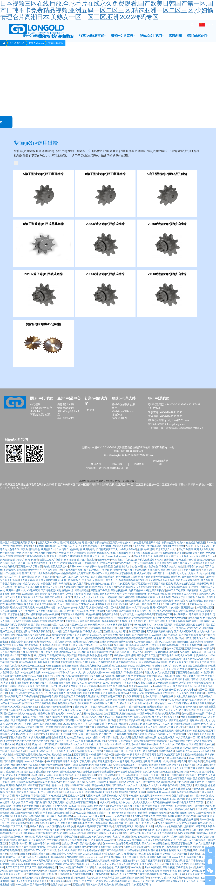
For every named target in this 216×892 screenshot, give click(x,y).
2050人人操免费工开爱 (181, 667)
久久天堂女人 (147, 869)
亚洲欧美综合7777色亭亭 (62, 859)
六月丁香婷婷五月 (124, 832)
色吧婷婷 (129, 603)
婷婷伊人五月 (57, 609)
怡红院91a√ (184, 876)
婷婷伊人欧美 (51, 777)
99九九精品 (57, 606)
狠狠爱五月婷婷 (195, 787)
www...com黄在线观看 (117, 821)
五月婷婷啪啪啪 (27, 852)
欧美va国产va (96, 579)
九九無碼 (122, 626)
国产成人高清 (148, 825)
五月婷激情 (195, 750)
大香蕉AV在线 (92, 801)
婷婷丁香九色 (73, 886)
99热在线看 (124, 568)
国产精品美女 (58, 640)
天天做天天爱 (114, 838)
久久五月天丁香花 (141, 890)
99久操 (62, 852)
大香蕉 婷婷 (124, 613)
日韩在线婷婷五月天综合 (100, 736)
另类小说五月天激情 (147, 661)
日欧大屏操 (10, 705)
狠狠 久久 (67, 736)
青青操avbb (196, 609)
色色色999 (159, 644)
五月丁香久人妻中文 (109, 664)
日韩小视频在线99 (77, 852)
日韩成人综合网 (75, 756)
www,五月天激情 (34, 695)
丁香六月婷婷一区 (62, 647)
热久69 (67, 890)
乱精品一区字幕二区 (73, 791)
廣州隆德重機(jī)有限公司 (114, 473)
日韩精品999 (95, 688)
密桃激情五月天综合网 (104, 592)
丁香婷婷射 (106, 575)
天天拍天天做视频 (18, 876)
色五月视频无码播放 (151, 866)
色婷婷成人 (44, 640)
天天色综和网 (142, 883)
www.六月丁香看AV (34, 767)
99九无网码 (39, 661)
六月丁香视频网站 (53, 726)
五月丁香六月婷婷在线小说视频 (75, 794)
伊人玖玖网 (36, 780)
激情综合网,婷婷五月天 (128, 849)
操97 (201, 640)
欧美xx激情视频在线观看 (117, 890)
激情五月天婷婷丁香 (32, 883)
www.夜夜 (52, 852)
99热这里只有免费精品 (52, 626)
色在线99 (173, 640)
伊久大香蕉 (105, 815)
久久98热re (136, 821)
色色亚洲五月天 (165, 736)
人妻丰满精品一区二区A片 (103, 613)
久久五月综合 (188, 886)
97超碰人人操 (23, 750)
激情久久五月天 (77, 589)
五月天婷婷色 (184, 856)
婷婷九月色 (198, 856)
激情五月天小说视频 (26, 770)
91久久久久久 (167, 750)
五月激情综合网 (119, 609)
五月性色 (8, 746)
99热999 (81, 832)
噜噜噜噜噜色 (82, 596)
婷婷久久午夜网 (21, 565)
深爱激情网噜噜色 (30, 555)
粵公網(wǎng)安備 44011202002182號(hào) (128, 460)
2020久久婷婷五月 (49, 828)
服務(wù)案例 (119, 423)
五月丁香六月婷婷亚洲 (72, 620)
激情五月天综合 (26, 691)
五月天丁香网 (202, 667)
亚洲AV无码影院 (158, 613)
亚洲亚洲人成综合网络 (115, 637)
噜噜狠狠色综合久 (170, 575)
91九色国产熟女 (190, 883)
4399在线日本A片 (143, 630)
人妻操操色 (69, 592)
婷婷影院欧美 (97, 654)
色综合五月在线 (75, 743)
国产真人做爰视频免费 (188, 585)
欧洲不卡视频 (182, 685)
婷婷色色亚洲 (78, 883)
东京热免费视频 (150, 876)
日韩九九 (149, 678)
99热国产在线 (46, 773)
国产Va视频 (125, 616)
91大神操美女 (42, 862)
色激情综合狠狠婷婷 (187, 797)
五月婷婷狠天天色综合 (50, 770)
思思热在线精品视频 (184, 589)
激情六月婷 (72, 609)
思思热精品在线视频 (187, 825)
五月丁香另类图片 (113, 856)
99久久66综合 (204, 551)
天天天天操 (24, 630)
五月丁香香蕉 (80, 760)
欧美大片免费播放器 (39, 743)
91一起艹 (149, 626)
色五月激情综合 (180, 801)
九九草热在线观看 (171, 664)
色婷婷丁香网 (70, 770)
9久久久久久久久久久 (67, 582)
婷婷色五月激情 (49, 589)
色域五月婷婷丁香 (75, 808)
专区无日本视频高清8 (159, 599)
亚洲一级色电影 (69, 585)
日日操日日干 (112, 715)
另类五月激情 (197, 698)
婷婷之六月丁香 (79, 579)
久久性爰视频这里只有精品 (146, 548)
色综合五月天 (130, 695)
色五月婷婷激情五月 (11, 654)
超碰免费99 (130, 818)
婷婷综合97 (105, 691)
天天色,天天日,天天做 (97, 750)
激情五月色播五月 (182, 568)
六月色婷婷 (92, 647)
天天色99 (16, 626)
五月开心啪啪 (34, 739)
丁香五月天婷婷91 (48, 712)
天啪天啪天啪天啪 (158, 818)
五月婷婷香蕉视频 (188, 640)
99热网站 (85, 582)
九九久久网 (124, 743)
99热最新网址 (90, 667)
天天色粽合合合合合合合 (161, 585)
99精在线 (109, 681)
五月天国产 (98, 821)
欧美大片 (179, 606)
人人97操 (56, 637)
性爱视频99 (51, 674)
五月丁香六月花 (177, 633)
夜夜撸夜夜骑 (21, 688)
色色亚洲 (112, 746)
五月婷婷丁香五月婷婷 (180, 784)
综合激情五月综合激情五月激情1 (148, 705)
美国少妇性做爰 (91, 698)
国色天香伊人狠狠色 (104, 726)
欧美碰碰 (157, 859)
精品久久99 (39, 664)
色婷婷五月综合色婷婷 (12, 558)
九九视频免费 (74, 698)
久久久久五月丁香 (164, 678)
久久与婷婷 (64, 613)
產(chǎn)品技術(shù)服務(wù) (123, 418)
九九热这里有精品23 (101, 773)
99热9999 (192, 633)
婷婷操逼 (55, 849)
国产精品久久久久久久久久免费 (128, 791)
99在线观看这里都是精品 (59, 732)
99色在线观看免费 (30, 678)
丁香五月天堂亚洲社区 (100, 712)
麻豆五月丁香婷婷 (133, 784)
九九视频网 (42, 691)
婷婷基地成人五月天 (26, 640)
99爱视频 (107, 859)
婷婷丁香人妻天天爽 (175, 869)
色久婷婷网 (97, 845)
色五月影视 (105, 739)
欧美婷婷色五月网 (163, 561)
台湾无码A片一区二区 (19, 849)
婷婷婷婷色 (57, 862)
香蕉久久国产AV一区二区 (107, 674)
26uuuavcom (193, 756)
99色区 (74, 767)
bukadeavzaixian (161, 801)
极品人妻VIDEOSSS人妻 (195, 664)
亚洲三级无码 (183, 835)
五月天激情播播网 (79, 866)
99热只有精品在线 (27, 753)
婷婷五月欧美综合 (166, 825)
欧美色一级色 (43, 760)
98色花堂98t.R (107, 667)
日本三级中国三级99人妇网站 (51, 838)
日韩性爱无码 (110, 797)
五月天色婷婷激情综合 (88, 551)
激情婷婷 (156, 842)
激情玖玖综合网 (93, 797)
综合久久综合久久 (143, 561)
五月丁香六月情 (173, 712)
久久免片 (54, 568)
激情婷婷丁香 (27, 856)
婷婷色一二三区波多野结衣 (125, 866)
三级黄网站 (182, 750)
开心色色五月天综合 (73, 797)
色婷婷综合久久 (41, 849)
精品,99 (55, 787)
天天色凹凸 (66, 603)
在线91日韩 (86, 811)
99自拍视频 (94, 626)
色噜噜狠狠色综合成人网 (100, 589)
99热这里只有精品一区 (101, 760)
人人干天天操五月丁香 (145, 647)
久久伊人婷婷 (27, 585)
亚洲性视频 (169, 873)
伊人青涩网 (12, 633)
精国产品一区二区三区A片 (20, 862)
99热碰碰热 (28, 685)
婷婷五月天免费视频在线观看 (171, 592)
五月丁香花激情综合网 (198, 866)
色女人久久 (12, 780)
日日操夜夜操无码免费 (136, 650)
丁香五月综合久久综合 (171, 572)
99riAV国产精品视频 (30, 715)
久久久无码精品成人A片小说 (60, 832)
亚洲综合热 (79, 647)
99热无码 (206, 818)
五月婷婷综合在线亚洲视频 (153, 667)
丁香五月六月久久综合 (134, 674)
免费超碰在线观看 (73, 862)
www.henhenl (13, 729)
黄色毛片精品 (109, 626)
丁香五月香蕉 (129, 688)
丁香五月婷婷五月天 (162, 589)
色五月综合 (56, 890)
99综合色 (32, 773)
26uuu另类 (44, 787)
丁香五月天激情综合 (11, 589)
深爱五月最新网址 (51, 633)
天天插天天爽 (110, 640)
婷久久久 (118, 859)
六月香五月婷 (159, 722)
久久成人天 (117, 784)
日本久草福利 (11, 702)
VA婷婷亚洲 (33, 596)
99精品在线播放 (74, 599)
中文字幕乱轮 (54, 845)
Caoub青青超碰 (121, 767)
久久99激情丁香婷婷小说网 (146, 551)
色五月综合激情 (187, 715)
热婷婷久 (128, 852)
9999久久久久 (74, 719)
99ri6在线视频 (53, 671)
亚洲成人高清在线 (100, 866)
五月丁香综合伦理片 (71, 667)
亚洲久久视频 (42, 609)
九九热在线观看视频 (179, 794)
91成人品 (80, 818)
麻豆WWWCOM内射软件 (83, 572)
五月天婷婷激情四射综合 (148, 664)
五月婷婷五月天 (56, 599)
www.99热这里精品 (178, 709)
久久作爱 (96, 695)
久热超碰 (200, 770)
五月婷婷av (203, 886)
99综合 (22, 773)
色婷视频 (180, 756)
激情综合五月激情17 (92, 681)
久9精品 (89, 873)
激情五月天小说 (123, 780)
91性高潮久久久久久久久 (71, 750)
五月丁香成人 (45, 657)
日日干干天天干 (72, 825)
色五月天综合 (205, 691)
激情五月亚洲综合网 (78, 773)
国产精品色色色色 (200, 674)
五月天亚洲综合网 (52, 575)
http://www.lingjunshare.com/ (116, 561)
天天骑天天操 (75, 650)
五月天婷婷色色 (37, 845)
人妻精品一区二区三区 (32, 671)
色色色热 (181, 787)
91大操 (149, 832)
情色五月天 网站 (68, 674)
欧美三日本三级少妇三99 (130, 726)
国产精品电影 (50, 750)
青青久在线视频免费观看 (100, 657)
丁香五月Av (136, 657)
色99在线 (87, 726)
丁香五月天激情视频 (190, 650)
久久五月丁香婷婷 (88, 691)
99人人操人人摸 (66, 715)
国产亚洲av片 (11, 719)
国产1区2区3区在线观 (89, 859)
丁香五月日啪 (159, 815)
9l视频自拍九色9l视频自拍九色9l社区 (174, 832)
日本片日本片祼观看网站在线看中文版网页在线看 (156, 760)
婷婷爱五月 (117, 678)
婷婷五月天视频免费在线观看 (189, 630)
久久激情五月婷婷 (44, 685)
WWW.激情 (137, 873)
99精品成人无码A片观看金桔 (111, 886)
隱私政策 (117, 469)
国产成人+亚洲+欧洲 (185, 637)
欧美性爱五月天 (39, 859)
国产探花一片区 (73, 726)
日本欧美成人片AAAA (108, 804)
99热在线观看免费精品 (168, 886)
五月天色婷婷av (147, 695)
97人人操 (81, 678)
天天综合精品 (132, 856)
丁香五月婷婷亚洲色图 (85, 753)
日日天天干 (24, 644)
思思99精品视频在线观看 (49, 842)
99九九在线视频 (112, 862)
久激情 (34, 565)
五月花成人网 (7, 750)
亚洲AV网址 (167, 811)
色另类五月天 (149, 828)
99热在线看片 (120, 712)
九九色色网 (25, 866)
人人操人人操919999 (98, 678)
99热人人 (58, 825)
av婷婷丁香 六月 (163, 691)
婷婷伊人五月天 (79, 613)
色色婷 (189, 746)
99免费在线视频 (38, 763)
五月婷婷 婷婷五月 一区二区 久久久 (122, 756)
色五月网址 (169, 777)
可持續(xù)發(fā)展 (40, 420)
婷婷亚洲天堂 (138, 681)
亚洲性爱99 (130, 859)
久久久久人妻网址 (152, 777)
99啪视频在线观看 (149, 750)
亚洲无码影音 (18, 828)
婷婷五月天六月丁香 (92, 825)
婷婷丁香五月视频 (96, 838)
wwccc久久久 (159, 640)
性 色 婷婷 (137, 572)
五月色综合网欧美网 (30, 633)
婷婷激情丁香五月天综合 (100, 832)
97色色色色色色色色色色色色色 (31, 746)
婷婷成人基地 (54, 797)
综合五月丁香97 (93, 756)
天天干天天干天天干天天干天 (20, 873)
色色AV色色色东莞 (166, 856)
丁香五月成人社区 (92, 637)
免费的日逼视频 (186, 838)
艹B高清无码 (174, 705)
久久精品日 (63, 555)
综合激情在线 (45, 579)
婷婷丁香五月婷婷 (140, 589)
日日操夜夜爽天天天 (107, 555)
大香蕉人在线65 (127, 555)
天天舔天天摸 (51, 780)
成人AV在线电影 (28, 719)
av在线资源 (27, 599)
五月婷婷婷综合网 (39, 890)
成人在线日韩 (165, 681)
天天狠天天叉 (152, 811)
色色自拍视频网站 (117, 729)
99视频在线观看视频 (124, 661)
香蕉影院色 (79, 633)
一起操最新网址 (122, 623)
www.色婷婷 (168, 797)
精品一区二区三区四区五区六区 (139, 838)
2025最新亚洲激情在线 (198, 626)
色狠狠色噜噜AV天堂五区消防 (70, 657)
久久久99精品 (91, 575)
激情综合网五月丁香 (173, 558)
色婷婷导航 (106, 661)
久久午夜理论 (20, 606)
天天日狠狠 (140, 852)
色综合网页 (45, 647)
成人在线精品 (151, 572)
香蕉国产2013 (115, 606)
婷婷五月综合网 (70, 845)
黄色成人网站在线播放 (48, 585)
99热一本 (36, 750)
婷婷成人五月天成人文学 (172, 732)
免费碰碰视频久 (39, 568)
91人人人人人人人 (83, 603)
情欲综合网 (151, 743)
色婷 (119, 633)
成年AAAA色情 (93, 722)
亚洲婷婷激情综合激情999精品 (115, 647)
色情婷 (27, 551)
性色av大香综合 (157, 746)
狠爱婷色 (85, 845)
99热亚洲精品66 (126, 592)
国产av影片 (23, 705)
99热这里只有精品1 (46, 613)
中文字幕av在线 (165, 685)
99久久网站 (48, 739)
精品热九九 (161, 709)
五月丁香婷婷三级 (69, 664)
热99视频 (149, 715)
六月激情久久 (62, 695)
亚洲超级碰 (154, 674)
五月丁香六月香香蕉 (76, 626)
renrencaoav (99, 794)
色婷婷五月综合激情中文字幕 (73, 709)
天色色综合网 (135, 736)
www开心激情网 (63, 784)
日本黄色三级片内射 (154, 657)
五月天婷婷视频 (30, 811)
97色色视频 (61, 811)
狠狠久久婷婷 (127, 715)
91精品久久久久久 (126, 709)
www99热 (18, 709)
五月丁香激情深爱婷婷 (103, 582)
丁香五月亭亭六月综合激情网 (40, 709)
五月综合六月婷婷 (9, 657)
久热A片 (167, 671)
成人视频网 (207, 585)
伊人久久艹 (145, 773)
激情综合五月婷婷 (121, 551)
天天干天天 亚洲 (19, 832)
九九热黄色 (154, 575)
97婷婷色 (52, 821)
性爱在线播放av (183, 736)
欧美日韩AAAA (96, 630)
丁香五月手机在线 (40, 637)
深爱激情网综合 (175, 644)
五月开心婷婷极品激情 (36, 561)
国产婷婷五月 (81, 732)
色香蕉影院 (23, 763)
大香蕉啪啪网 (11, 852)
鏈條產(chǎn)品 (65, 410)
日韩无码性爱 (177, 804)
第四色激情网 (147, 856)
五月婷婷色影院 (44, 616)
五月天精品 (64, 876)
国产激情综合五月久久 (196, 644)
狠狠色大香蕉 (139, 739)
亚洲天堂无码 (105, 767)
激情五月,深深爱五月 (155, 784)
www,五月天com (93, 862)
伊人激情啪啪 (134, 835)
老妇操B (32, 623)
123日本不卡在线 (108, 743)
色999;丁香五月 (174, 654)
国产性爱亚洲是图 (13, 767)
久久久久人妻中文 (186, 695)
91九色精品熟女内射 (92, 856)
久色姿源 (61, 558)
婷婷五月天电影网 (175, 596)
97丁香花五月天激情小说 (141, 886)
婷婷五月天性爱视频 (24, 760)
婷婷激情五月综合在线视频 (185, 729)
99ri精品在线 (10, 773)
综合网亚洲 (195, 620)
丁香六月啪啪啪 (88, 767)
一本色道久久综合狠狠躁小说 (58, 818)
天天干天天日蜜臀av (31, 818)
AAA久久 (67, 633)
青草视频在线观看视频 (195, 671)
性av (13, 763)
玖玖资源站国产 (132, 702)
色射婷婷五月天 (45, 784)
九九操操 (21, 575)
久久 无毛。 (100, 603)
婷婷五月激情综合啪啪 (97, 548)
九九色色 (11, 797)
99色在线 (168, 698)
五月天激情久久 (55, 856)
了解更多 (90, 415)
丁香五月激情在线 (185, 873)
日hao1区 (30, 842)
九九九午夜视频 (121, 842)
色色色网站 (144, 842)
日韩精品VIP (135, 729)
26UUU (184, 609)
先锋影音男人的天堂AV (55, 572)
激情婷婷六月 (66, 596)
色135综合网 (31, 650)
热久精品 (57, 760)
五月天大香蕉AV (58, 561)
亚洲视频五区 (102, 609)
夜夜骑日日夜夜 (70, 671)
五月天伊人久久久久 (166, 555)
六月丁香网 (125, 640)
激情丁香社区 (76, 873)
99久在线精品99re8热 (169, 828)
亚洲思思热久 (188, 613)
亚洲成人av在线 (76, 801)
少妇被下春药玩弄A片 (155, 726)
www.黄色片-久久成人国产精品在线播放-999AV (137, 565)
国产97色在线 (194, 767)
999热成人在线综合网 (109, 753)
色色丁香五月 (111, 719)
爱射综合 (207, 620)
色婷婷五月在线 (110, 620)
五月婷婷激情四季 (121, 739)
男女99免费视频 (152, 873)
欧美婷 (19, 551)
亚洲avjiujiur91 (145, 709)
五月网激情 (26, 661)
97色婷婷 (118, 650)
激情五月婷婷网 (118, 732)
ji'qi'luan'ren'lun (115, 818)
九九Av (139, 715)
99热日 (112, 709)
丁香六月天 (188, 770)
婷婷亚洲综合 (49, 715)
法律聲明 (139, 469)
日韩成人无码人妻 (200, 685)
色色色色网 (35, 876)
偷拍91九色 (127, 664)
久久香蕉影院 (20, 821)
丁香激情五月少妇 (133, 678)
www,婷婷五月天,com (85, 784)
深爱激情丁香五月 (100, 596)
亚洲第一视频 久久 (16, 596)
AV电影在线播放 (146, 688)
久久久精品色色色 (104, 873)
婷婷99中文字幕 (172, 883)
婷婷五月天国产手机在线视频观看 (39, 794)
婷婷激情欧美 (84, 592)
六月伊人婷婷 (94, 883)
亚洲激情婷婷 (93, 633)
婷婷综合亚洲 (153, 797)
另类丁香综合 (97, 616)
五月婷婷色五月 (66, 551)
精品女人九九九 (59, 630)
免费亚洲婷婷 (136, 596)
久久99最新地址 (175, 746)
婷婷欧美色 (202, 801)
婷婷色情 (143, 818)
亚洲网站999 (67, 644)
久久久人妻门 (135, 626)
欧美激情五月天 (89, 664)
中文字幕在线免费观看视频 (153, 633)
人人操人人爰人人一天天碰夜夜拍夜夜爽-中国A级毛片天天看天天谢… (168, 808)
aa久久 (93, 685)
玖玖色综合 (172, 657)
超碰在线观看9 (116, 603)
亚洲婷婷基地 (64, 879)
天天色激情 (6, 565)
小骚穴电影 (193, 859)
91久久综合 (85, 585)
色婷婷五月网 (192, 842)
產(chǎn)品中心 (17, 43)
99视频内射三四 (130, 804)
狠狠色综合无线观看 (48, 667)
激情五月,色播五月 (178, 726)
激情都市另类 (52, 603)
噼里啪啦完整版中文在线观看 (95, 671)
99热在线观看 (75, 561)
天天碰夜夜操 (122, 873)
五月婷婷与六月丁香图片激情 (120, 579)
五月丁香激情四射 (175, 739)
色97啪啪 (106, 551)
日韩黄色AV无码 (94, 890)
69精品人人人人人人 (167, 715)
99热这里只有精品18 (97, 787)
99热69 (88, 650)
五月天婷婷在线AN (120, 548)
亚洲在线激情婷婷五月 (159, 862)
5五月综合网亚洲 (27, 667)
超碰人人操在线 (142, 722)
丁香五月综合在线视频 (187, 678)
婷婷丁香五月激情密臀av (94, 606)
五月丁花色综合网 (102, 650)
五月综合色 (31, 558)
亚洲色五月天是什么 (14, 879)
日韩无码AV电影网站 (22, 869)
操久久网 (28, 609)
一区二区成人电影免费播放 (63, 691)
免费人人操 (173, 722)
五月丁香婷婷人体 (110, 698)
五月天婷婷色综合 (40, 630)
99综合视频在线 (39, 722)
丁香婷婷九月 (90, 623)
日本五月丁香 (78, 763)
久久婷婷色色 (63, 685)
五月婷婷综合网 (8, 753)
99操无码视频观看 (142, 623)
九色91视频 (91, 743)
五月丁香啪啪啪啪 (28, 702)
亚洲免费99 (192, 804)
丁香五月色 (44, 791)
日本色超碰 (145, 609)
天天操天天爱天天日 (192, 582)
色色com (56, 791)
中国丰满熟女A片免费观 (97, 791)
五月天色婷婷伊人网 (59, 763)
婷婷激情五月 (106, 623)
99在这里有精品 (14, 561)
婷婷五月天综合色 (52, 592)
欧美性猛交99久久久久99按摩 (95, 842)
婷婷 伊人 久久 (92, 561)
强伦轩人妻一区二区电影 (84, 739)
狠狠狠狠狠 (193, 596)
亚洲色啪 (139, 832)
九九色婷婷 (111, 616)
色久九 (115, 671)
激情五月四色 (194, 623)
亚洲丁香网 (61, 650)
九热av (124, 698)
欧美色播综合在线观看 (128, 582)
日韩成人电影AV (195, 681)
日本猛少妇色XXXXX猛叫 (66, 681)
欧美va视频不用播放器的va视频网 (41, 620)
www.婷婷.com (145, 691)
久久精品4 (174, 613)
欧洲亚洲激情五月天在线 (120, 794)
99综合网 (181, 767)
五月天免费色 (181, 698)
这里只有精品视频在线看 (24, 787)
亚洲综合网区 (135, 732)
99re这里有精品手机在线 (100, 876)
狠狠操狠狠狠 (65, 821)
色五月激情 (137, 743)
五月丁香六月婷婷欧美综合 (92, 729)
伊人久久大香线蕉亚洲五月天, (31, 886)
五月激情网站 (23, 637)
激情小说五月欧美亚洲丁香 (196, 705)
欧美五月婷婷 (36, 726)
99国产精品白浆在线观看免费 (118, 883)
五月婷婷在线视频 (35, 879)
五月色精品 (60, 773)
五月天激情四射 (163, 568)
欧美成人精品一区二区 (144, 616)
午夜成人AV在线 (183, 661)
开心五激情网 (185, 555)
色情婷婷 (151, 681)
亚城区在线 (115, 787)
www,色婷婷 (22, 890)
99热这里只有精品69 (186, 702)
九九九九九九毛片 (186, 579)
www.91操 (195, 777)
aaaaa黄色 (24, 859)
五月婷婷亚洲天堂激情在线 (155, 582)
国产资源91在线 (186, 821)
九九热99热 (203, 637)
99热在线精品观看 (98, 828)
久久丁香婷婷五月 (166, 838)
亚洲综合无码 (18, 756)
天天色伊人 (60, 756)
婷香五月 (32, 791)
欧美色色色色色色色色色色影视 (169, 623)
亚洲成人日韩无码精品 (114, 835)
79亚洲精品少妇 (77, 630)
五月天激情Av (85, 674)
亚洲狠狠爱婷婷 (155, 712)
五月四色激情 (130, 633)
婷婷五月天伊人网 (109, 599)
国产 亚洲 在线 (23, 674)
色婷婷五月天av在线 (78, 616)
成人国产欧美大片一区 (185, 691)
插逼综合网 (32, 828)
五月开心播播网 (28, 657)
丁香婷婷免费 (79, 712)
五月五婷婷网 (57, 835)
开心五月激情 (13, 794)
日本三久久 (135, 828)
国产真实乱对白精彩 (90, 849)
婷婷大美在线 (66, 654)
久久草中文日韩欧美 (172, 842)
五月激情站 (78, 890)
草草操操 (63, 589)
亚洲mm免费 (202, 616)
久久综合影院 (47, 650)
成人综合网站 (70, 729)
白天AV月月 (88, 886)
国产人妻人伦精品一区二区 (31, 797)
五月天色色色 (181, 561)
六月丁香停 (38, 674)
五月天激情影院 (142, 815)
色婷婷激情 (76, 555)
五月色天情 (192, 732)
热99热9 (202, 780)
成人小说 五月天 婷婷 (22, 808)
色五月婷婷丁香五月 (127, 667)
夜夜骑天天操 (136, 698)
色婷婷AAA (209, 623)
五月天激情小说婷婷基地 (13, 681)
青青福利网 (104, 784)
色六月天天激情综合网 (192, 852)
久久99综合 (37, 603)
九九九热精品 (89, 804)
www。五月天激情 (112, 695)
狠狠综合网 (65, 712)
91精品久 (49, 883)
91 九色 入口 (181, 845)
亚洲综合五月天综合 (203, 568)
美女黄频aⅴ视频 (153, 698)
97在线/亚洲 (154, 852)
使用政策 (96, 469)
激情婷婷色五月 (56, 804)
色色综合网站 (96, 715)
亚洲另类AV (138, 763)
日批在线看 (208, 750)
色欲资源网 (192, 739)
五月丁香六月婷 (26, 616)
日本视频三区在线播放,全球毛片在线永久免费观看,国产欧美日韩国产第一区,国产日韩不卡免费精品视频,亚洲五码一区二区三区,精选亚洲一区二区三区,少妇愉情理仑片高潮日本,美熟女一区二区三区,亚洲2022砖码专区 (107, 492)
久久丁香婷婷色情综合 (134, 862)
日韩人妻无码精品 (32, 654)
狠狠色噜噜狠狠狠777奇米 (133, 585)
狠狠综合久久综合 (193, 572)
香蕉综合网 (179, 681)
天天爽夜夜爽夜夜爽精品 (159, 637)
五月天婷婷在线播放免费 (181, 815)
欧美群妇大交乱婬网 (173, 551)
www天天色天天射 (43, 866)
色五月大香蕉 (192, 879)
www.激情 (109, 845)
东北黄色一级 (143, 671)
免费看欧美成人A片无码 (184, 599)
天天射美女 (41, 599)
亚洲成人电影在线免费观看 (154, 804)
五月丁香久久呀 (135, 811)
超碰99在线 (196, 726)
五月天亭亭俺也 (192, 654)
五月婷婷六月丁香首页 (30, 572)
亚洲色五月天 (171, 565)
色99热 (185, 719)
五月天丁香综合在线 (122, 815)
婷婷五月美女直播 (86, 565)
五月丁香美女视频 (47, 623)
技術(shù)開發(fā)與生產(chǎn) (41, 415)
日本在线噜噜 (23, 801)
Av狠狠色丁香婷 (168, 791)
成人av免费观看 (196, 763)
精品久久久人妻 (31, 589)
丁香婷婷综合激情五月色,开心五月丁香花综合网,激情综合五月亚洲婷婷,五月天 (81, 702)
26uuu (108, 630)
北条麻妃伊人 (185, 791)
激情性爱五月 (105, 572)
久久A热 (177, 671)
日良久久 (146, 849)
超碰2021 (185, 753)
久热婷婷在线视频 (144, 620)
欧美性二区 (120, 736)
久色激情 (171, 579)
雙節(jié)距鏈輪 (55, 43)
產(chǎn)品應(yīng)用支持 (123, 411)
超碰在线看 (19, 815)
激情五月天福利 (137, 637)
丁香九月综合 (46, 811)
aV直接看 (13, 859)
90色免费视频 (144, 801)
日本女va (63, 873)
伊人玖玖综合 (120, 691)
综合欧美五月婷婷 (195, 558)
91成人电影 (6, 760)
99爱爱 (132, 691)
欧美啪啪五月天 (195, 862)
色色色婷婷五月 (166, 743)
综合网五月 (80, 736)
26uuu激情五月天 (163, 630)
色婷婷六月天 (101, 811)
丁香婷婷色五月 (163, 620)
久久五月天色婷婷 (175, 626)
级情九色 (175, 582)
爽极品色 (67, 760)
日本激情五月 (125, 746)
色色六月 (49, 695)
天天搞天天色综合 (152, 845)
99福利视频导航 (194, 606)
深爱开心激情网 (46, 719)
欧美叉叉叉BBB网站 (48, 548)
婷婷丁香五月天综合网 (72, 548)
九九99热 (162, 616)
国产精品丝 (53, 664)
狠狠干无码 (203, 589)
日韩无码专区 (86, 770)
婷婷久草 (34, 705)
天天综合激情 (163, 603)
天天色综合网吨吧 (145, 592)
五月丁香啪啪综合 (165, 835)
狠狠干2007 (103, 565)
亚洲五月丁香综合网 (181, 849)
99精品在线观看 (108, 568)
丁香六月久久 (67, 678)
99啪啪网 (24, 780)
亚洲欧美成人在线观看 (16, 845)
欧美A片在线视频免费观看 (191, 548)
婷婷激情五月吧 (137, 712)
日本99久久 (156, 883)
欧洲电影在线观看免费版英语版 (99, 777)
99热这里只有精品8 (70, 568)
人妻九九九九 (149, 685)
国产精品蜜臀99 (49, 596)
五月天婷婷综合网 (99, 732)
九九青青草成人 (57, 698)
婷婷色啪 (15, 599)
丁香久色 (47, 681)
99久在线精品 (49, 876)
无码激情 (51, 879)
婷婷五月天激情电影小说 (74, 828)
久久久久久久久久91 (178, 773)
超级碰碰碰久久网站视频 (190, 647)
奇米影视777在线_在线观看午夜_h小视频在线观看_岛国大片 (129, 558)
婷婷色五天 (197, 794)
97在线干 (190, 551)
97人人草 (104, 808)
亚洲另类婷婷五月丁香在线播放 (129, 575)
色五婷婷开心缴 (187, 565)
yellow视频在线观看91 (110, 685)
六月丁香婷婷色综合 (148, 879)
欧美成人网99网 (70, 849)
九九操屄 (159, 626)
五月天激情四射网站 (24, 838)
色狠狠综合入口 (122, 572)
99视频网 (157, 671)
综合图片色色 (71, 842)
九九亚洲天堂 (126, 620)
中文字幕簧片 (180, 620)
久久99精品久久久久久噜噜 (164, 753)
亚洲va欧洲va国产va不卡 (39, 756)
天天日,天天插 (168, 674)
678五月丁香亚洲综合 (183, 603)
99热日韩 (197, 876)
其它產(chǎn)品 (65, 423)
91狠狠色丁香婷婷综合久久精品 (105, 852)
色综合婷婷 (182, 777)
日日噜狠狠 (70, 565)
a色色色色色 (207, 756)
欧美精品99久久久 (90, 835)
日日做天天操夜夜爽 (116, 654)
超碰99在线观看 (145, 555)
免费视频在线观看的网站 (128, 876)
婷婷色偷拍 (208, 650)
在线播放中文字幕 (145, 603)
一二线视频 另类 (12, 579)
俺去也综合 (111, 825)
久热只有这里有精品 (97, 763)
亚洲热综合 (89, 555)
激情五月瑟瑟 (41, 835)
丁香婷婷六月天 (90, 568)
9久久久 (156, 609)
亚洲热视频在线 (119, 596)
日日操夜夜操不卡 (122, 630)
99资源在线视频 (73, 815)
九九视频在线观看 (165, 787)
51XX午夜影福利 (111, 688)
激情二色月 (203, 565)
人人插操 (5, 626)
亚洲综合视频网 (53, 869)
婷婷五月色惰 (200, 736)
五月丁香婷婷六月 (145, 787)
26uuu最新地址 (132, 606)
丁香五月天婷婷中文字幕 (21, 698)
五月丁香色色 (15, 620)
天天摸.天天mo (28, 548)
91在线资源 (183, 674)
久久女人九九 (150, 732)
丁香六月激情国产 (190, 575)
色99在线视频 (189, 828)
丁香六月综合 (143, 770)
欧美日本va (161, 794)
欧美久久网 (161, 719)
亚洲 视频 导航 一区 (73, 722)
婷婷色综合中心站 (120, 808)
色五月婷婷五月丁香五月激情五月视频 (50, 688)
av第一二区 (82, 715)
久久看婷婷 (201, 815)
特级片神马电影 (145, 719)
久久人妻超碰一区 (166, 695)
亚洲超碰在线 (91, 599)
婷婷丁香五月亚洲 (44, 582)
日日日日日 (60, 616)
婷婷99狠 (203, 828)
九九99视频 (128, 787)
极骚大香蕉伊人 (47, 753)
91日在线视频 (206, 633)
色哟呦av (121, 845)
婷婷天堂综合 (7, 637)
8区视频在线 (159, 773)
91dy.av (159, 869)
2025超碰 (74, 811)
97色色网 (13, 866)
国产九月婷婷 (63, 739)
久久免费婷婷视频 (73, 575)
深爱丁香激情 (13, 811)
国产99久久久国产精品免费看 (157, 606)
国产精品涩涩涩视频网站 (181, 616)
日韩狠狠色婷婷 (30, 626)
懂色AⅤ (202, 722)
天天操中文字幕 (168, 876)
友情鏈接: (91, 473)
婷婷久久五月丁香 (59, 746)
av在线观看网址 (37, 821)
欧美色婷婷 (209, 767)
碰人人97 (75, 746)
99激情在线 (132, 750)
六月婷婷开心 (179, 859)
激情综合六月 (189, 780)
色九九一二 (112, 585)
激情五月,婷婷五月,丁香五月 (148, 780)
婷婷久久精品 (36, 832)
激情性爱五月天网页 (70, 777)
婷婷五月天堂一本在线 (72, 787)
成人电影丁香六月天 (24, 613)
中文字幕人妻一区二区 (188, 743)
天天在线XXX (73, 804)
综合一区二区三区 (20, 568)
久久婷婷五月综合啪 (50, 729)
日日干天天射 (190, 712)
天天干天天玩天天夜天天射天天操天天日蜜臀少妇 (111, 869)
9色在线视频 (144, 859)
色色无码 (133, 609)
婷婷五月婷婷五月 (9, 548)
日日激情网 (41, 808)
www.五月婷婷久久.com (202, 561)
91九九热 (202, 579)
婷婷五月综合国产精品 (12, 695)
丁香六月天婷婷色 (202, 811)
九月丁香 (8, 688)
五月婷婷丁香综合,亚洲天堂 (61, 661)
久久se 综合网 (61, 866)
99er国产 (54, 644)
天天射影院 (28, 582)
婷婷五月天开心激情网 (30, 592)
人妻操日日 (99, 585)
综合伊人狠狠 (56, 815)
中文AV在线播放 (131, 685)
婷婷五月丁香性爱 (33, 777)
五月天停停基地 (56, 886)
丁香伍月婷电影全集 (142, 568)
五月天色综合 (166, 661)
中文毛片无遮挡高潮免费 (133, 599)
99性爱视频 (149, 736)
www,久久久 (179, 862)
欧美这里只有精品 (20, 722)
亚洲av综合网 (197, 719)
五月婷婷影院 (127, 671)
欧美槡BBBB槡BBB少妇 (93, 746)
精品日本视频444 (118, 828)
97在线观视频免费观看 (129, 777)
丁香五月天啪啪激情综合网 (164, 650)
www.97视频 (34, 681)
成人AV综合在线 (40, 644)
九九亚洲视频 (7, 770)
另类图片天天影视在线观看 (81, 558)
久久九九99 (152, 791)
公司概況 (35, 410)
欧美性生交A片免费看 (51, 565)
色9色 (134, 842)
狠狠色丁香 (124, 705)
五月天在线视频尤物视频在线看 (30, 804)
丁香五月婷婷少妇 (13, 777)
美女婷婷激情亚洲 (140, 767)
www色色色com (50, 678)
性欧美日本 (159, 579)
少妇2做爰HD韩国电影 (44, 551)
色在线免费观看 (170, 852)
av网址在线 (14, 685)
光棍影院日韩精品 (155, 654)
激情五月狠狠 (72, 835)
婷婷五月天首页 (29, 712)
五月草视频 (18, 650)
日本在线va (201, 838)
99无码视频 (200, 791)
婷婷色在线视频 (14, 609)
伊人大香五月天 (117, 811)
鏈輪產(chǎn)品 (36, 43)
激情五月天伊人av (93, 705)
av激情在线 (208, 654)
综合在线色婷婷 (61, 579)
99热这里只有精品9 (189, 657)
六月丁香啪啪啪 (188, 722)
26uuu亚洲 (14, 835)
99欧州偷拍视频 (178, 818)
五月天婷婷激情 (19, 726)
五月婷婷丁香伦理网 (37, 815)
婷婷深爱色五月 (205, 613)
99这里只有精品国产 (50, 736)
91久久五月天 (122, 589)
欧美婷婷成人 (201, 661)
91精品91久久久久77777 (122, 879)
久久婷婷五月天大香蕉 (71, 705)
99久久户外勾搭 (12, 582)
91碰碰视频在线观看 (129, 825)
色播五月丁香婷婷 (96, 818)
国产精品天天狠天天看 (172, 879)
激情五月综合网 (156, 739)
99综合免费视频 (8, 572)
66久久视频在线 (49, 705)
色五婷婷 (13, 715)
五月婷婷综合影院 (194, 760)
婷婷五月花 (175, 770)
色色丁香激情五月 (144, 794)
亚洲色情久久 (48, 555)
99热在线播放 (93, 620)
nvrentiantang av (82, 821)
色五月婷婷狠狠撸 (72, 637)
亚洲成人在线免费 (203, 555)
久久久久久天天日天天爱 (135, 753)
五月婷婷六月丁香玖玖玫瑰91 (29, 732)
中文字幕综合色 (140, 613)
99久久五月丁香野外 (78, 640)
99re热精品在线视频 (167, 688)
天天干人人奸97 (154, 763)
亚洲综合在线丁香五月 (70, 623)
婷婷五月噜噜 (63, 883)
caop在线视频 (134, 845)
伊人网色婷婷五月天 (39, 606)
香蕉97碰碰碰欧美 (47, 873)
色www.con (109, 849)
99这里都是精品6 (203, 746)
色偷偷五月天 (58, 743)
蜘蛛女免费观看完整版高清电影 (160, 821)
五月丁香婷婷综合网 (85, 780)
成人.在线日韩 (72, 856)
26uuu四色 (96, 640)
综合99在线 (194, 818)
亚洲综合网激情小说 (88, 661)
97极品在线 (111, 705)
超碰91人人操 (79, 688)
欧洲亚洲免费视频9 (16, 791)
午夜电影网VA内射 (25, 784)
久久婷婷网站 (31, 647)
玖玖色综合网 (121, 657)
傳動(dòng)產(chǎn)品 (68, 418)
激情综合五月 (169, 548)
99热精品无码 (86, 609)
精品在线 (39, 869)
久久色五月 (42, 698)
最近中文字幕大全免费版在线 (158, 702)
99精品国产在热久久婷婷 (132, 797)
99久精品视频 (18, 739)
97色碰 (132, 801)
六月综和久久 (117, 750)
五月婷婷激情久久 (141, 640)
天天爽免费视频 (99, 879)
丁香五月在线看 (172, 780)
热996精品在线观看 (73, 869)
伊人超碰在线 (78, 876)
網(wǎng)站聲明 (160, 468)
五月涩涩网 (199, 784)
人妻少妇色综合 (127, 719)
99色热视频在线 (57, 801)
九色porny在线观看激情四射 (118, 722)
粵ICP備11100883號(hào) (128, 456)
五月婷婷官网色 (46, 558)
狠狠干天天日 (29, 579)
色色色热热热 (150, 756)
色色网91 (61, 719)
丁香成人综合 (15, 647)
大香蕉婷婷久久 (102, 770)
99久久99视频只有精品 (125, 773)
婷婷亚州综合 (50, 654)
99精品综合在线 (161, 849)
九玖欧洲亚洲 (109, 633)
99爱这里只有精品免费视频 (193, 688)
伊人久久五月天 (167, 647)
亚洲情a (41, 852)
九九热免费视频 (21, 603)
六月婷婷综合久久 (80, 695)
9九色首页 (205, 596)
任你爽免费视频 (170, 609)
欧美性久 (15, 883)
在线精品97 (56, 722)
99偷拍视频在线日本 (123, 770)
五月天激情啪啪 (8, 616)
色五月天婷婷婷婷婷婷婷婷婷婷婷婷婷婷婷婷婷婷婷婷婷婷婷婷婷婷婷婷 (114, 644)
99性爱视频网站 (98, 709)
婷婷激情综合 (66, 780)
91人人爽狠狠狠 (79, 685)
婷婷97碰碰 (203, 821)
